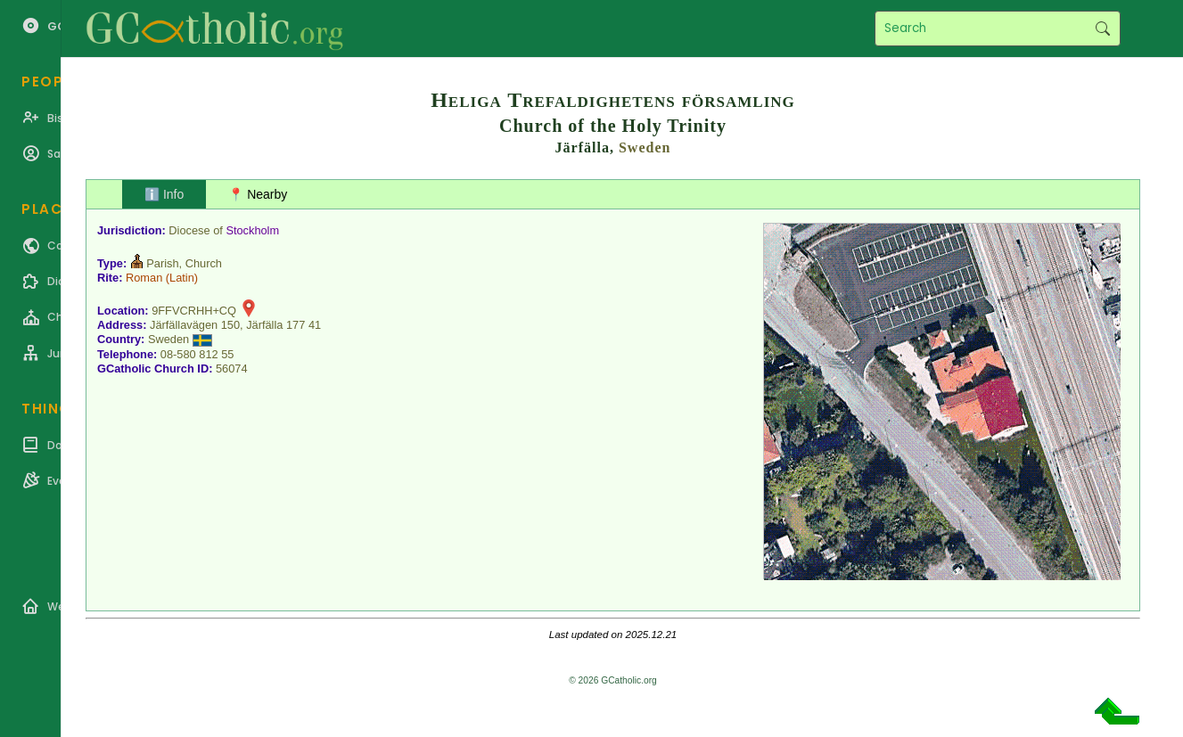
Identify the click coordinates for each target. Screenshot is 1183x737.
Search (1102, 28)
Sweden (644, 147)
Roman (144, 277)
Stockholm (252, 230)
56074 (232, 368)
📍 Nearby (257, 194)
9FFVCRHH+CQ (194, 310)
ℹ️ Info (164, 194)
